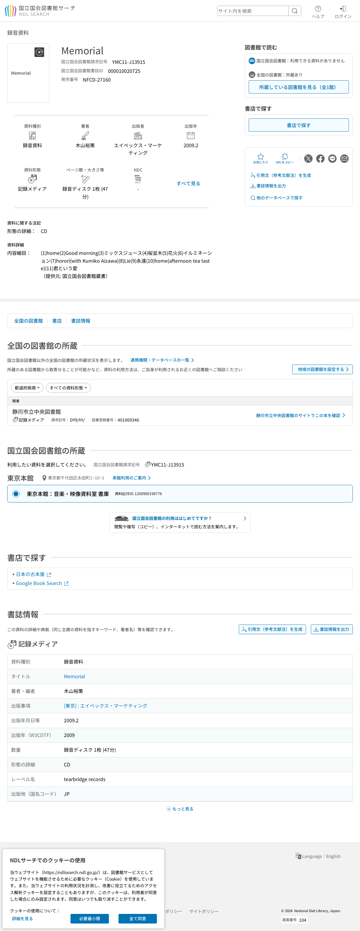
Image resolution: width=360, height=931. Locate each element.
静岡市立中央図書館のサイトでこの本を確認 (301, 415)
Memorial (74, 676)
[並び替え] (27, 387)
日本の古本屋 (34, 573)
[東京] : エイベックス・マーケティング (105, 705)
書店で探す (299, 125)
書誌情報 (80, 320)
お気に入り (260, 158)
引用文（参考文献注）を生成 (280, 175)
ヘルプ (318, 11)
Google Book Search (42, 582)
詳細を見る (22, 918)
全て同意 (137, 918)
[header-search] (259, 11)
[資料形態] (68, 387)
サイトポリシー (204, 911)
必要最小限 (89, 918)
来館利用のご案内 (132, 478)
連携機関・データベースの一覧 (163, 360)
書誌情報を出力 (268, 186)
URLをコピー (285, 158)
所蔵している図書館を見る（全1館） (299, 87)
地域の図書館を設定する (324, 369)
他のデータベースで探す (276, 198)
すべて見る (188, 183)
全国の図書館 (28, 320)
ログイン (343, 11)
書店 (57, 320)
